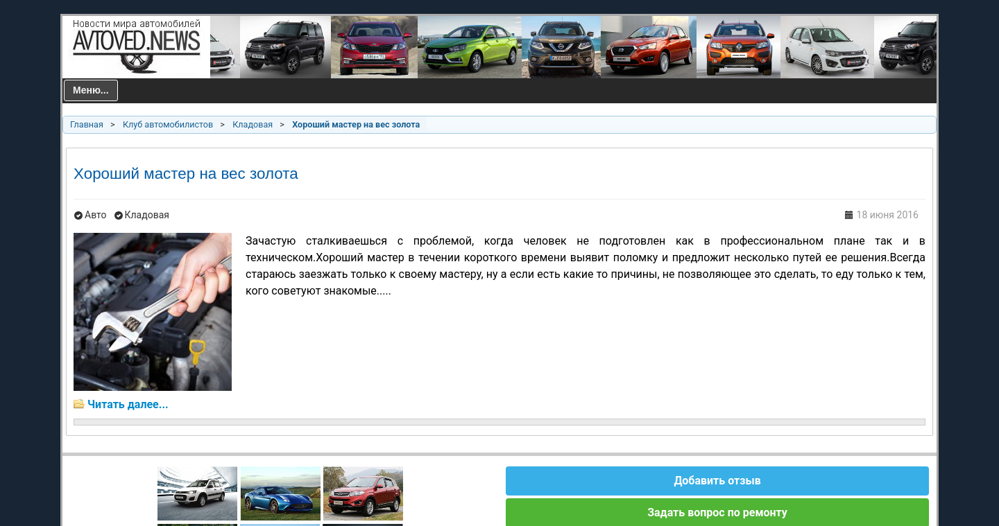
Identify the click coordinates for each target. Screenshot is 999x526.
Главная (86, 124)
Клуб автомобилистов (168, 124)
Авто (96, 214)
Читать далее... (128, 404)
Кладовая (252, 124)
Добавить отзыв (717, 480)
